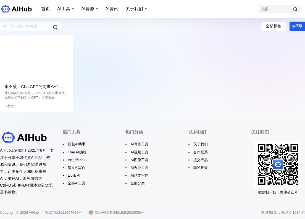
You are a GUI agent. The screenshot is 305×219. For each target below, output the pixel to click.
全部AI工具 (76, 183)
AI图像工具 (139, 160)
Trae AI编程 (77, 152)
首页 (45, 8)
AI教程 (9, 106)
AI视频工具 (139, 152)
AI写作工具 (139, 144)
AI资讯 (111, 8)
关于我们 (134, 8)
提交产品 (200, 160)
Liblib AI (74, 175)
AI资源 (87, 8)
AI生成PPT (76, 160)
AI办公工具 (139, 168)
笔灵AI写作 (76, 168)
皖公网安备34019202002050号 (116, 212)
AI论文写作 (139, 175)
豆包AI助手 (76, 144)
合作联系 (200, 152)
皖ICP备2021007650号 (63, 212)
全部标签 (273, 26)
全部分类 (137, 183)
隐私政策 (200, 168)
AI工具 (63, 8)
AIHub (33, 212)
